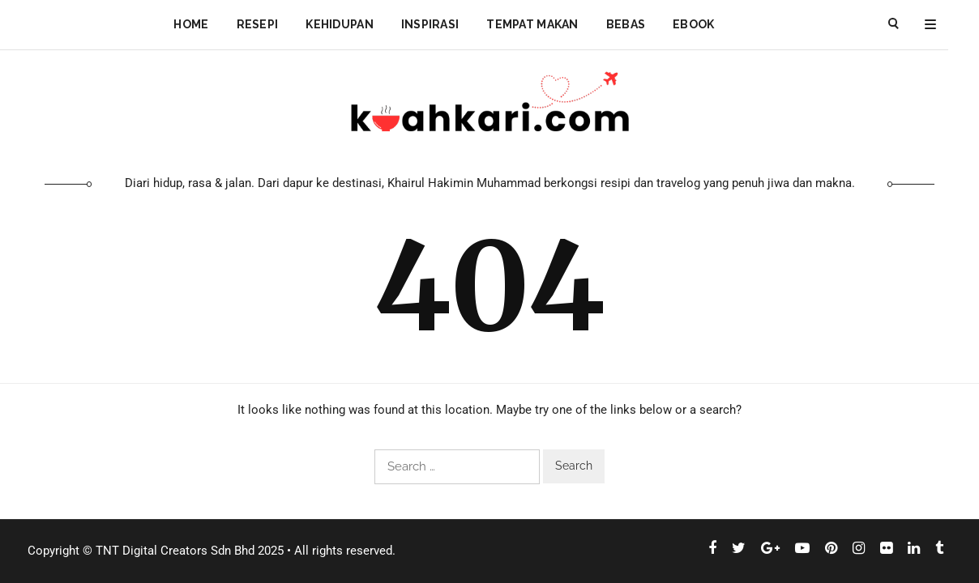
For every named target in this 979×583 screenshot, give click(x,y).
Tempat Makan (532, 24)
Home (190, 24)
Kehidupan (340, 24)
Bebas (625, 24)
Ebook (693, 24)
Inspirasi (430, 24)
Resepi (258, 24)
